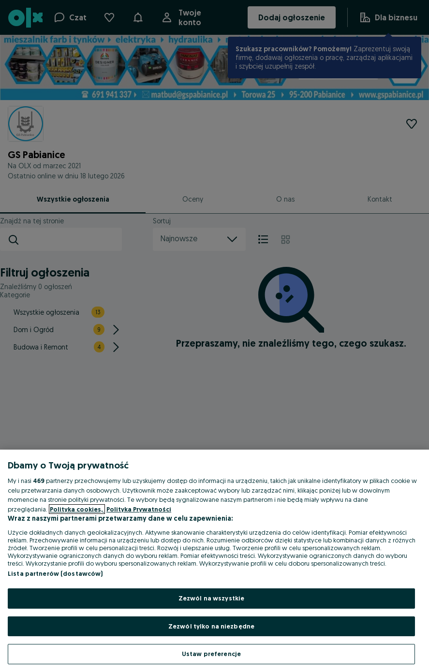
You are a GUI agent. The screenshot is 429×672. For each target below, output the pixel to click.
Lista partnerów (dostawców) (55, 573)
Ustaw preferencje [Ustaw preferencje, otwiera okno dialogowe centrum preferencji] (211, 653)
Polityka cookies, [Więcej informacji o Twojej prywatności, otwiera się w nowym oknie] (77, 509)
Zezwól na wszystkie (211, 598)
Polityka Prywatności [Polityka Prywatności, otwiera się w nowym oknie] (138, 509)
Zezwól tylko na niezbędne (211, 626)
